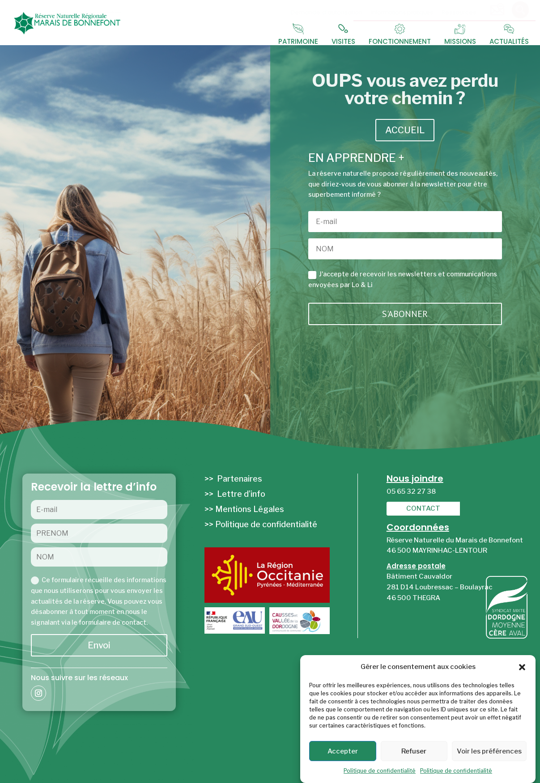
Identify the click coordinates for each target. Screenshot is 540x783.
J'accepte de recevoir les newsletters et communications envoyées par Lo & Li (402, 279)
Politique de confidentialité (380, 770)
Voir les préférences (489, 751)
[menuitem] (329, 9)
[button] (522, 667)
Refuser (413, 751)
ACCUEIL (405, 130)
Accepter (342, 751)
